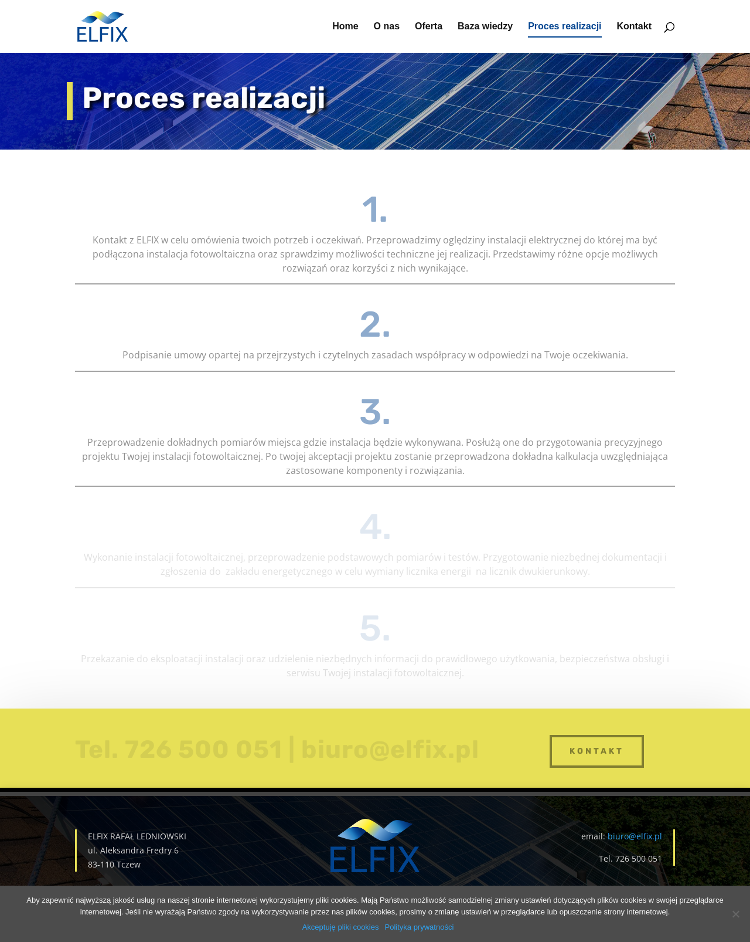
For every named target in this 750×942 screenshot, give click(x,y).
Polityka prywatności (419, 927)
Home (345, 26)
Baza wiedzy (485, 26)
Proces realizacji (564, 26)
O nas (387, 26)
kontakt (597, 751)
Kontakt (634, 26)
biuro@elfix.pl (635, 836)
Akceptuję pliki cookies (340, 927)
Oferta (428, 26)
